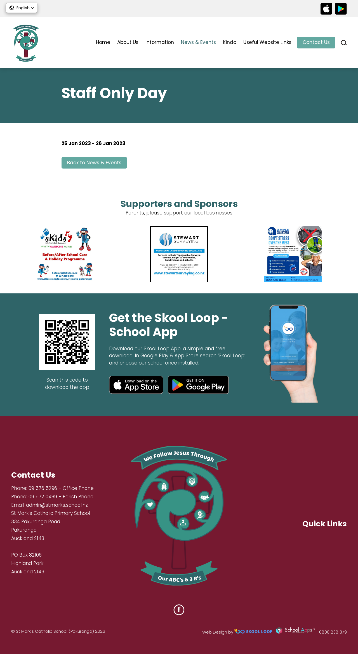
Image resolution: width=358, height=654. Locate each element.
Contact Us (316, 42)
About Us (127, 42)
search (344, 43)
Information (159, 42)
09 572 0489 (43, 496)
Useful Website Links (267, 42)
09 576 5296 (43, 488)
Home (103, 42)
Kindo (229, 42)
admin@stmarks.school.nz (57, 505)
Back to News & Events (94, 162)
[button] (21, 7)
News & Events (198, 42)
